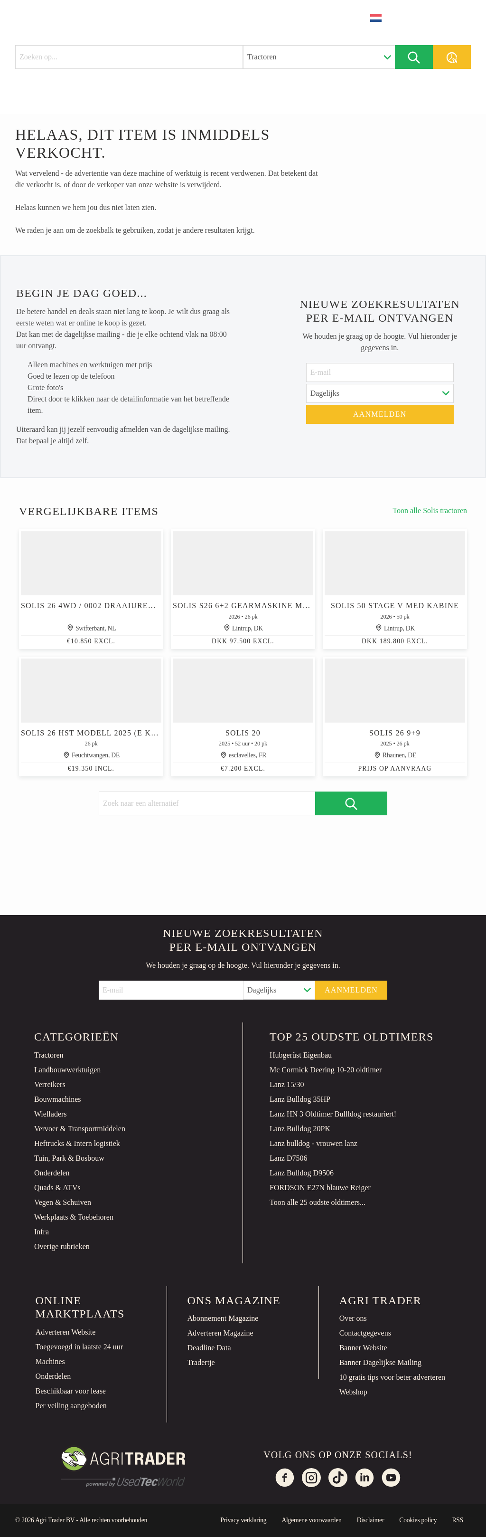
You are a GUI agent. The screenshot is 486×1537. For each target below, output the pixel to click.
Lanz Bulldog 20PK (300, 1129)
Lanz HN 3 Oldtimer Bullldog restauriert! (333, 1114)
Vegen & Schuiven (62, 1202)
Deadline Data (209, 1348)
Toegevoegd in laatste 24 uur (79, 1347)
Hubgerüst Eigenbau (301, 1055)
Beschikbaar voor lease (71, 1391)
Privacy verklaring (243, 1520)
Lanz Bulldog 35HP (300, 1099)
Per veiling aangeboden (71, 1406)
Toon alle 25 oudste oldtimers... (317, 1202)
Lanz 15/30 (287, 1084)
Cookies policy (418, 1520)
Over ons (353, 1318)
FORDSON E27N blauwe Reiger (320, 1188)
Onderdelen (52, 1173)
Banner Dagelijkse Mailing (380, 1362)
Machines (50, 1361)
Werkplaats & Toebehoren (73, 1217)
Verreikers (49, 1084)
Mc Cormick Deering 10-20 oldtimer (326, 1070)
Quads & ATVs (57, 1188)
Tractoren (49, 1055)
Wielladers (50, 1114)
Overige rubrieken (62, 1246)
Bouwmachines (57, 1099)
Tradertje (201, 1362)
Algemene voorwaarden (311, 1520)
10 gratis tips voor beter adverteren (392, 1377)
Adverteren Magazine (220, 1333)
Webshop (353, 1392)
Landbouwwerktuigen (67, 1070)
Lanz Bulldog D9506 (302, 1173)
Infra (41, 1232)
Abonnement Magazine (223, 1318)
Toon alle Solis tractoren (430, 510)
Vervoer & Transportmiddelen (79, 1129)
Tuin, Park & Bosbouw (69, 1158)
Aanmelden (379, 414)
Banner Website (363, 1348)
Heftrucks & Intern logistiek (77, 1143)
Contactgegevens (365, 1333)
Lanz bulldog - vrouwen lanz (313, 1143)
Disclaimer (370, 1520)
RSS (457, 1520)
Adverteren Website (66, 1332)
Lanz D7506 (289, 1158)
